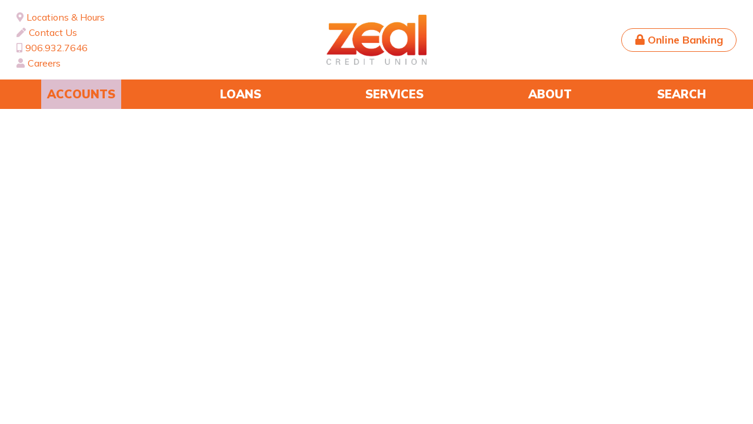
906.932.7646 (56, 48)
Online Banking (685, 40)
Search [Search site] (681, 94)
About (550, 94)
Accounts (81, 94)
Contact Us (53, 32)
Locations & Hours (65, 17)
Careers (44, 63)
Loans (240, 94)
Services (394, 94)
